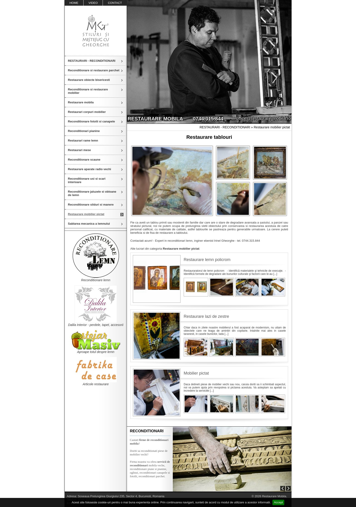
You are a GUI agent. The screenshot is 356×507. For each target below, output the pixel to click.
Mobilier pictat (196, 373)
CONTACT (115, 3)
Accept (278, 502)
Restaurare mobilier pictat (272, 127)
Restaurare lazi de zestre (206, 316)
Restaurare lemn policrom (207, 259)
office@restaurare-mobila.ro (263, 118)
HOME (73, 3)
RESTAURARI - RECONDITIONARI (91, 60)
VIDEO (93, 3)
